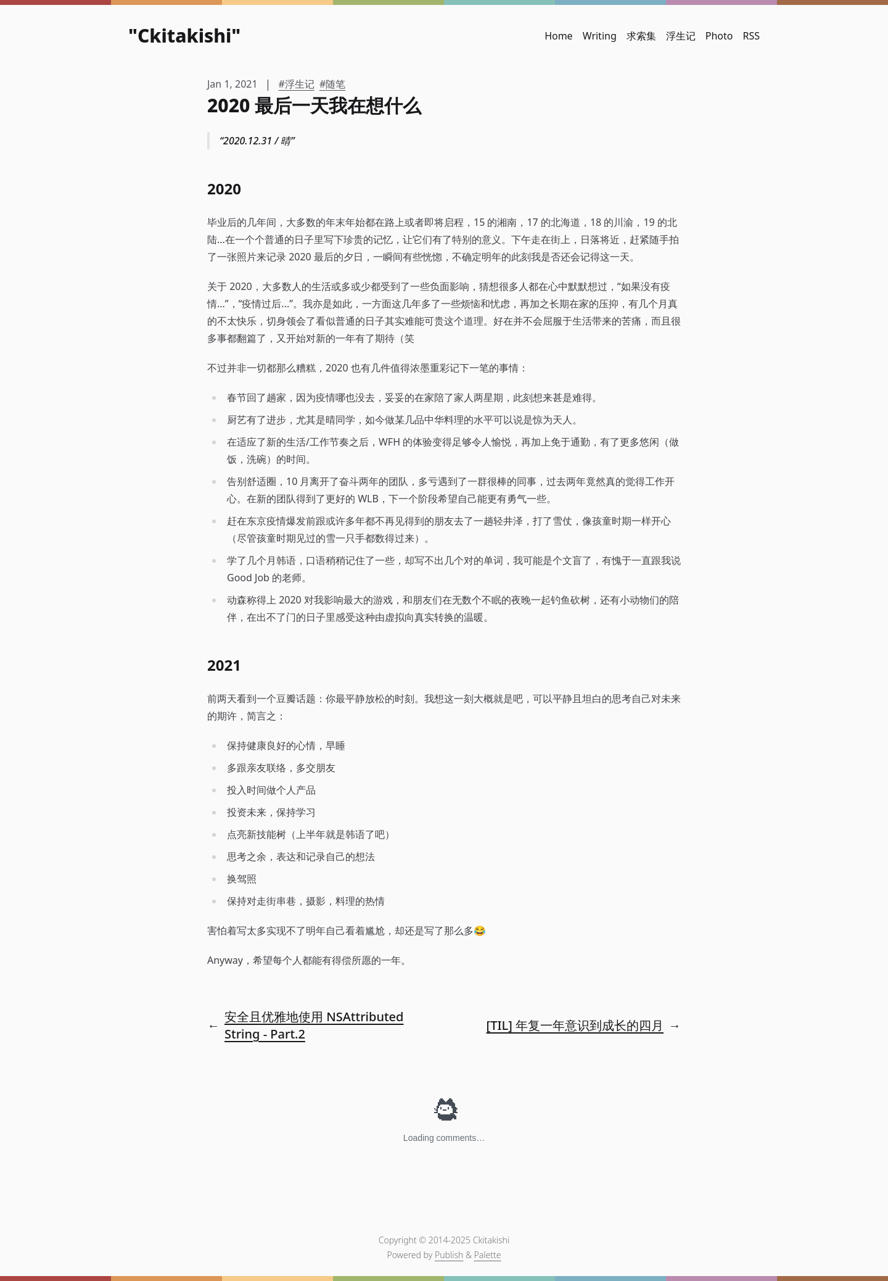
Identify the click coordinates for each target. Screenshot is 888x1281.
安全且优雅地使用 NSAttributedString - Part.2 (313, 1025)
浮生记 (681, 36)
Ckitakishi (184, 36)
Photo (719, 36)
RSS (751, 36)
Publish (449, 1255)
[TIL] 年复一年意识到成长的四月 (575, 1025)
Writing (600, 36)
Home (559, 36)
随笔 (335, 84)
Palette (487, 1255)
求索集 (641, 36)
